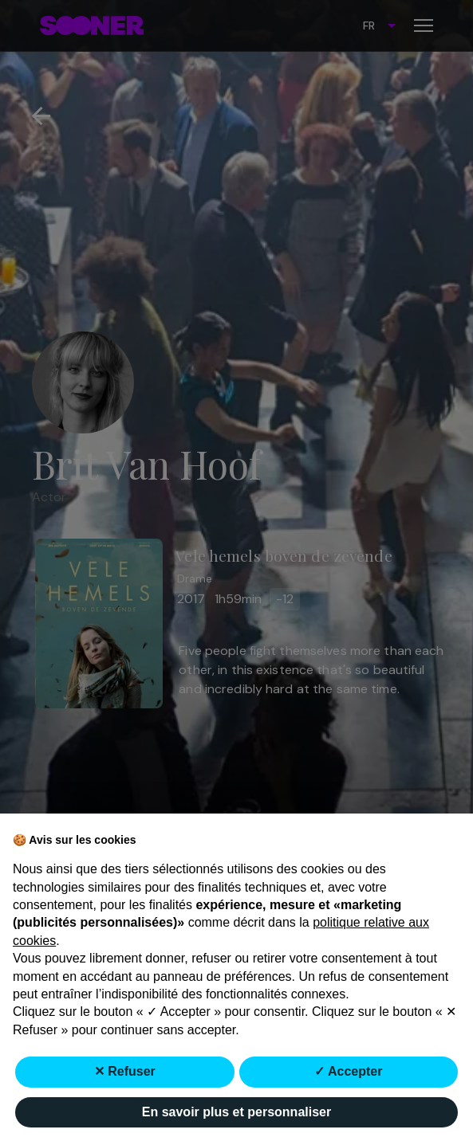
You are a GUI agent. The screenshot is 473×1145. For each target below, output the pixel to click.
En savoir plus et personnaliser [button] (236, 1112)
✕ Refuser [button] (125, 1071)
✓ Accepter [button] (348, 1071)
